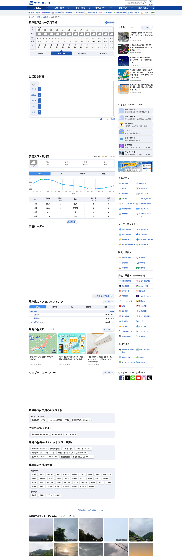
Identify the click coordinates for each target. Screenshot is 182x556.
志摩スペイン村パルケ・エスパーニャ (44, 457)
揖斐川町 (84, 482)
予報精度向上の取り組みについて (90, 510)
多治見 (36, 322)
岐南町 (98, 478)
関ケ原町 (50, 482)
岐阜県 (45, 17)
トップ (31, 17)
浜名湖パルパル (81, 453)
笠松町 (105, 478)
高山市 (34, 495)
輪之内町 (67, 482)
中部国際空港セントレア (40, 434)
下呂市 (49, 495)
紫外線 (33, 95)
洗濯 (33, 112)
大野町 (93, 482)
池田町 (101, 482)
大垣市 (42, 474)
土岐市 (34, 478)
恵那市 (98, 474)
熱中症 (33, 89)
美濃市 (74, 474)
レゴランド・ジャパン (83, 449)
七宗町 (57, 486)
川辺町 (49, 486)
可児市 (51, 478)
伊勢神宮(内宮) (55, 449)
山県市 (59, 478)
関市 (58, 474)
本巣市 (74, 478)
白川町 (74, 486)
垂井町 (42, 482)
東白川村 (83, 486)
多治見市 (50, 474)
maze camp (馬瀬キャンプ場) (59, 420)
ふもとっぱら (68, 449)
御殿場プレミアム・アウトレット (43, 453)
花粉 (33, 106)
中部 (38, 17)
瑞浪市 (82, 474)
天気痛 (33, 100)
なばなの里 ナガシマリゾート (83, 457)
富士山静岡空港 (70, 434)
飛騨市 (42, 495)
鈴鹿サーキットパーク (65, 453)
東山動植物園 (65, 457)
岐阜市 (34, 474)
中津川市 (66, 474)
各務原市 (43, 478)
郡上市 (82, 478)
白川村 (57, 495)
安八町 (76, 482)
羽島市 (90, 474)
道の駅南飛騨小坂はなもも (81, 420)
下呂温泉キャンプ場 (38, 420)
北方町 (108, 482)
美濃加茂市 (107, 474)
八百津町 (66, 486)
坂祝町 (34, 486)
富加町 (42, 486)
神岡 (36, 318)
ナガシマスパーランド (39, 449)
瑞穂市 (66, 478)
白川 (36, 315)
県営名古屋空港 (57, 434)
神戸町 (59, 482)
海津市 (90, 478)
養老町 (34, 482)
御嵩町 (91, 486)
